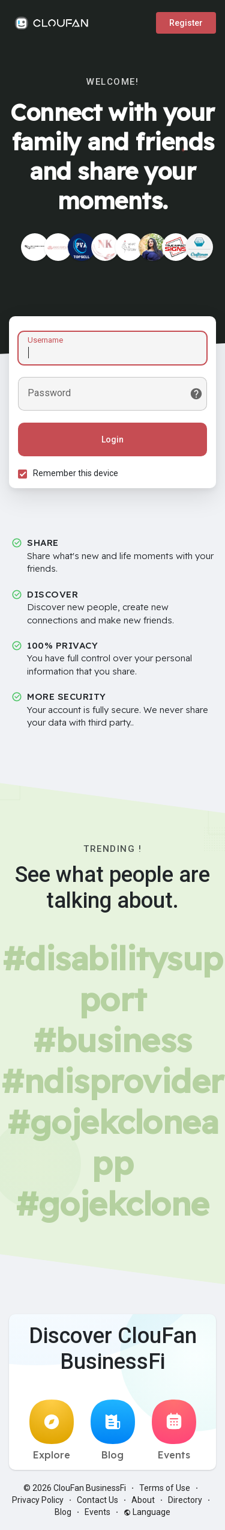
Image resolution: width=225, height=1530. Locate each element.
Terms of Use (164, 1488)
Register (186, 23)
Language (147, 1512)
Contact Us (97, 1500)
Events (174, 1430)
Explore (51, 1430)
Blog (113, 1430)
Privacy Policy (38, 1500)
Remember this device (75, 473)
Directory (185, 1500)
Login (112, 439)
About (143, 1500)
